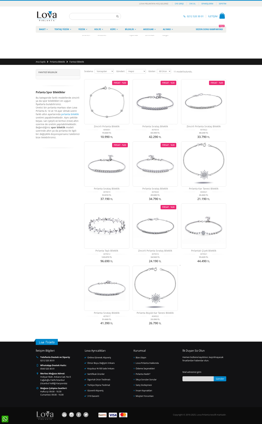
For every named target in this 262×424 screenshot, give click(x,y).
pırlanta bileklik (70, 114)
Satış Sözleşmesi (144, 384)
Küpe (113, 29)
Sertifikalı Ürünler (96, 373)
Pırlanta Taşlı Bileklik (106, 250)
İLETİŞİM (213, 16)
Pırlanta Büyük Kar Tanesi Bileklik (155, 312)
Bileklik (129, 29)
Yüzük (81, 29)
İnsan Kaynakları (144, 390)
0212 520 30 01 (195, 16)
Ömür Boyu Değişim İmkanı (101, 362)
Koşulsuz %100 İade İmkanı (100, 368)
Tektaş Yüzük (61, 29)
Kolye (97, 29)
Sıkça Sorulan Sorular (146, 379)
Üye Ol (192, 3)
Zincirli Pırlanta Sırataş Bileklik (204, 126)
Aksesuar (148, 29)
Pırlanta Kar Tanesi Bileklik (203, 188)
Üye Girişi (179, 3)
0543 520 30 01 (47, 368)
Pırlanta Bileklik (57, 61)
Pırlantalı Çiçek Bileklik (203, 250)
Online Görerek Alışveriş (99, 357)
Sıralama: (88, 71)
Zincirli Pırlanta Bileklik (106, 126)
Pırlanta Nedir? (143, 373)
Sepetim (222, 3)
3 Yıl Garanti (93, 395)
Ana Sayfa (40, 61)
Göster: (152, 71)
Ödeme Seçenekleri (145, 368)
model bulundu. (183, 71)
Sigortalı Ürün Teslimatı (98, 379)
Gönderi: (120, 71)
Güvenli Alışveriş (95, 390)
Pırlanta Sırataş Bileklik (155, 126)
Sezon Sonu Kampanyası (210, 28)
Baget (42, 29)
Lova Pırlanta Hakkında (147, 362)
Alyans (167, 29)
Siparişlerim (207, 3)
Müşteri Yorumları (145, 395)
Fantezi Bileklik (77, 61)
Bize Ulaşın (141, 357)
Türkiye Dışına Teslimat (98, 384)
